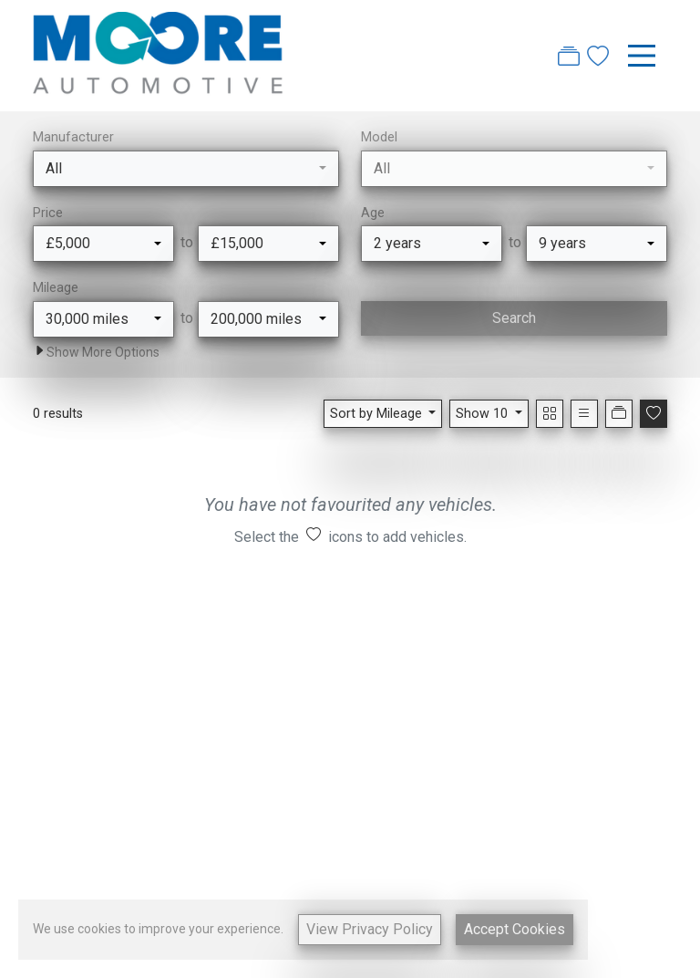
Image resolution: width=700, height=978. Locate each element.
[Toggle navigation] (641, 55)
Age (373, 213)
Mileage (55, 288)
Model (379, 137)
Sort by (378, 413)
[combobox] (186, 168)
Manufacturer (73, 137)
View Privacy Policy (369, 929)
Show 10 (483, 413)
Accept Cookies (514, 929)
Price (48, 213)
